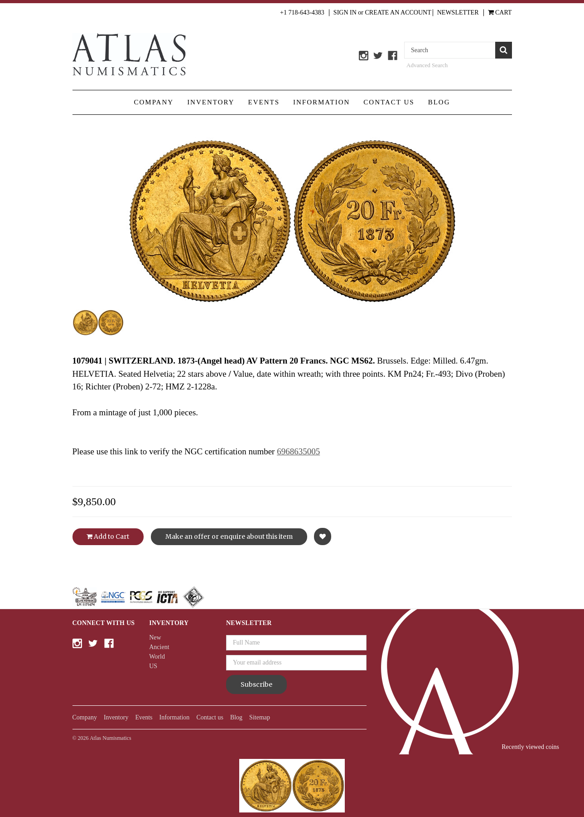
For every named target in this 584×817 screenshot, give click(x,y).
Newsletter (458, 12)
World (157, 656)
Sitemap (259, 717)
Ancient (159, 647)
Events (264, 102)
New (155, 637)
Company (154, 102)
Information (321, 102)
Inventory (210, 102)
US (153, 666)
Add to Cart (108, 536)
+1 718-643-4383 (302, 12)
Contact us (388, 102)
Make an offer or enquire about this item (229, 536)
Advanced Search (427, 65)
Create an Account (398, 12)
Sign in (345, 12)
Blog (439, 102)
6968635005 (298, 451)
